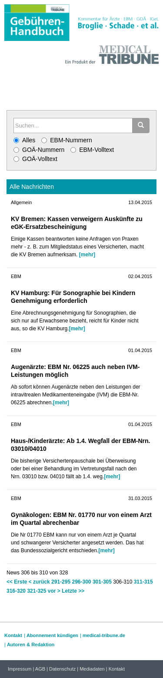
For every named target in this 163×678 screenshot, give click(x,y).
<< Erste (17, 582)
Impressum (19, 668)
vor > (54, 591)
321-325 (36, 591)
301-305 (102, 582)
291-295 (60, 582)
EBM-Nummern (66, 140)
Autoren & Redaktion (30, 644)
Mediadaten (92, 668)
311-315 (143, 582)
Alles (24, 140)
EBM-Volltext (92, 149)
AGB (40, 668)
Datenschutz (62, 668)
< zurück (39, 582)
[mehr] (87, 255)
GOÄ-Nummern (38, 149)
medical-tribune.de (104, 635)
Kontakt (13, 635)
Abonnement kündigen (52, 635)
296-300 (81, 582)
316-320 (16, 591)
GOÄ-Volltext (35, 158)
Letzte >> (73, 591)
